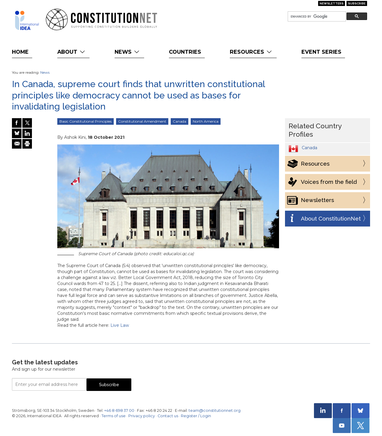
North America (205, 121)
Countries (185, 52)
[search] (316, 16)
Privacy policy (141, 416)
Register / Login (196, 416)
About (71, 52)
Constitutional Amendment (142, 121)
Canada (179, 121)
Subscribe (357, 3)
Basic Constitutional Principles (85, 121)
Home (20, 52)
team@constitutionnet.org (215, 410)
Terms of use (113, 416)
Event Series (321, 52)
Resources (251, 52)
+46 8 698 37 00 (119, 410)
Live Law (119, 325)
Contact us (168, 416)
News (128, 52)
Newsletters (332, 3)
